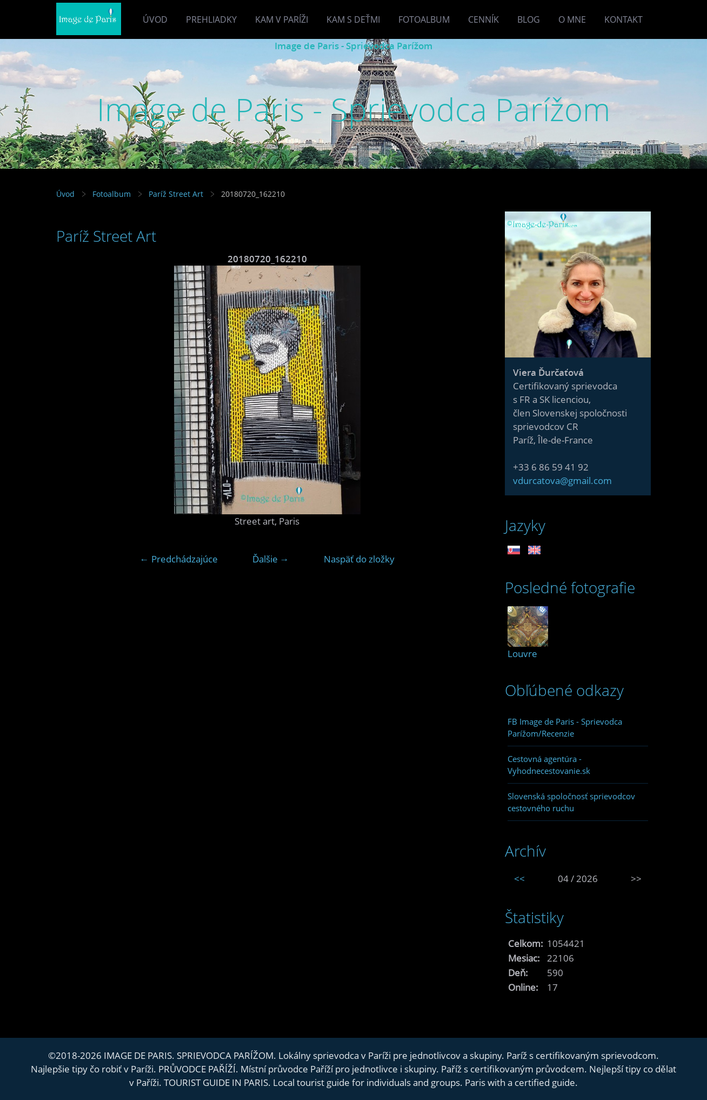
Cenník (483, 19)
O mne (572, 19)
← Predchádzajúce (179, 559)
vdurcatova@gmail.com (562, 480)
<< (519, 878)
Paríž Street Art (177, 194)
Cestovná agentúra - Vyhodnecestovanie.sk (549, 764)
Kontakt (623, 19)
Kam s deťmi (353, 19)
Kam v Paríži (281, 19)
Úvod (155, 19)
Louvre (522, 653)
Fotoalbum (424, 19)
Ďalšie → (270, 559)
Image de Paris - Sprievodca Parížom (353, 45)
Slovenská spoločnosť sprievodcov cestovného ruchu (571, 802)
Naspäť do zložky (359, 559)
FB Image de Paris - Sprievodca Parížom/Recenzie (565, 727)
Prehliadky (211, 19)
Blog (528, 19)
